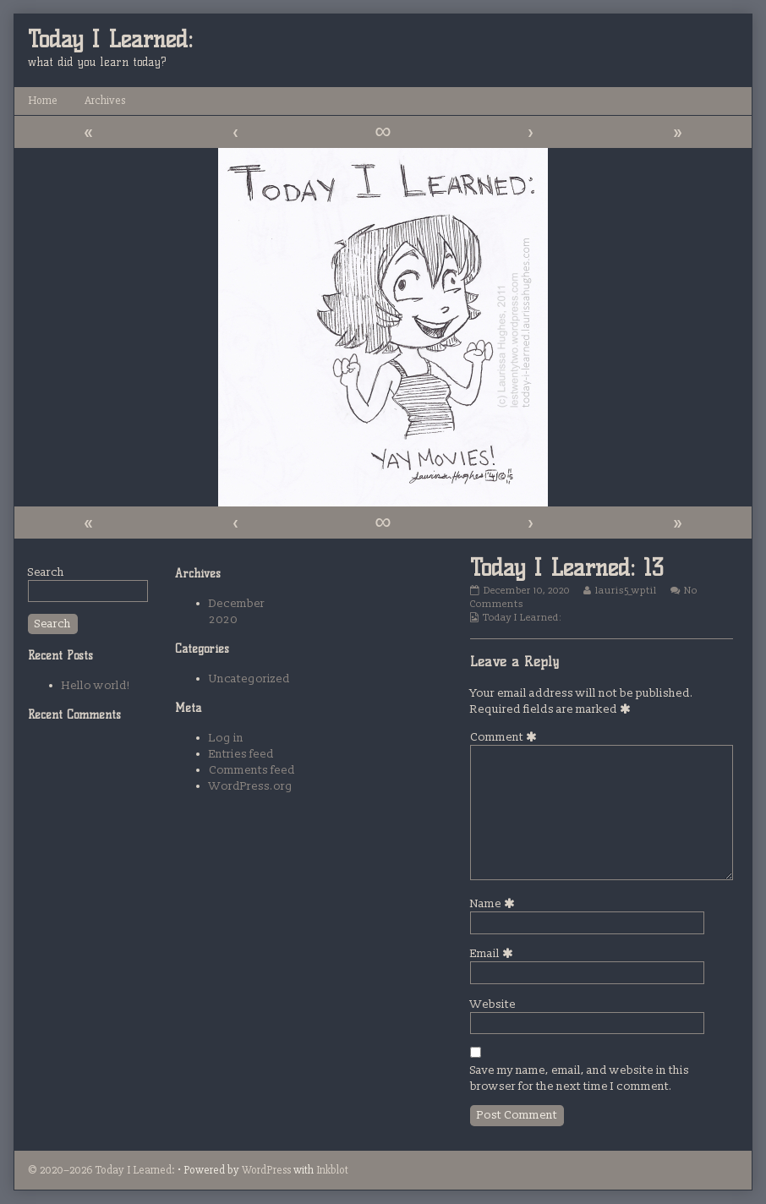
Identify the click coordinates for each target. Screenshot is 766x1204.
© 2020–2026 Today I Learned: (101, 1170)
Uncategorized (249, 678)
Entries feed (241, 754)
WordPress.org (251, 786)
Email (494, 953)
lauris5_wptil (625, 590)
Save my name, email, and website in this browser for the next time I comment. (579, 1078)
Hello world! (96, 685)
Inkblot (332, 1170)
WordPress (266, 1170)
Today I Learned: (522, 617)
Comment (506, 737)
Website (493, 1004)
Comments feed (252, 770)
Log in (226, 738)
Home (42, 100)
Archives (105, 100)
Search (46, 572)
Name (495, 903)
